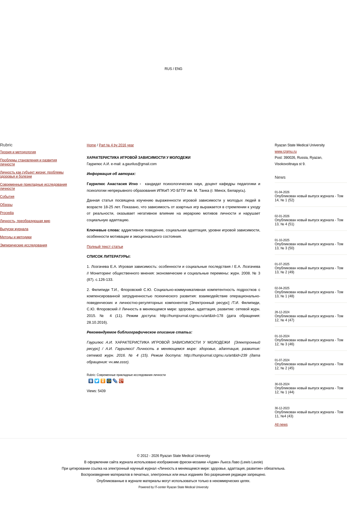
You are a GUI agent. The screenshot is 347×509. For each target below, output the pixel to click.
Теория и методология (18, 152)
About (164, 120)
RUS (168, 69)
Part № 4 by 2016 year (116, 145)
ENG (178, 69)
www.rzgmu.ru (286, 152)
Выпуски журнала (14, 229)
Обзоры (6, 205)
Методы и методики (16, 237)
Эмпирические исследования (23, 245)
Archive (238, 120)
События (7, 197)
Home (131, 120)
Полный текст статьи (105, 246)
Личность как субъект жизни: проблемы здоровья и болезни (32, 174)
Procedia (7, 213)
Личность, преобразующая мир (25, 221)
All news (281, 425)
